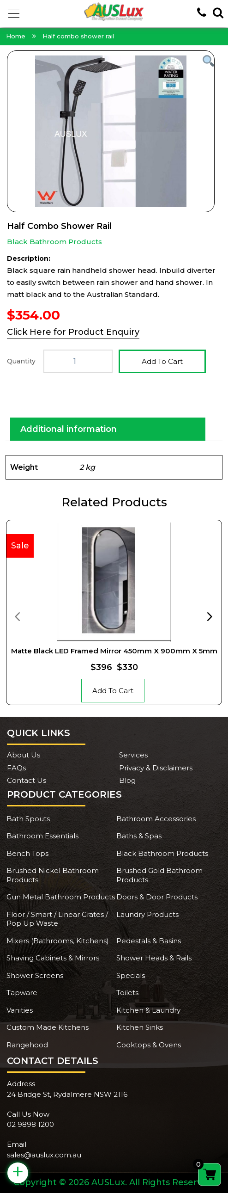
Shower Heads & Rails (154, 957)
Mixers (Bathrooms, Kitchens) (57, 940)
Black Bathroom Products (54, 241)
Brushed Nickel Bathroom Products (52, 875)
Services (133, 754)
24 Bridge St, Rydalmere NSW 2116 (67, 1094)
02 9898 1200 (30, 1124)
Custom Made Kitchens (47, 1027)
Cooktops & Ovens (148, 1044)
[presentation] (17, 616)
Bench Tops (27, 853)
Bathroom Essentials (42, 835)
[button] (14, 14)
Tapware (21, 992)
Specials (130, 975)
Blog (127, 780)
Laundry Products (147, 914)
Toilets (127, 992)
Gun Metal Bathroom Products (60, 896)
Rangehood (27, 1044)
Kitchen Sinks (139, 1027)
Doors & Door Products (157, 896)
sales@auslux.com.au (44, 1154)
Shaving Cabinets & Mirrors (52, 957)
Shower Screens (34, 975)
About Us (23, 754)
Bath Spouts (28, 818)
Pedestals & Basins (148, 940)
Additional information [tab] (68, 429)
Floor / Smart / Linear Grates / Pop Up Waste (57, 919)
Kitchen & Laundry (148, 1010)
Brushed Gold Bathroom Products (159, 875)
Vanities (19, 1010)
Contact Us (26, 780)
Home (15, 36)
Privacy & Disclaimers (155, 767)
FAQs (16, 767)
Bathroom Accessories (156, 818)
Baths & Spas (139, 835)
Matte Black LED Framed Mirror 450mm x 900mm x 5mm (114, 650)
